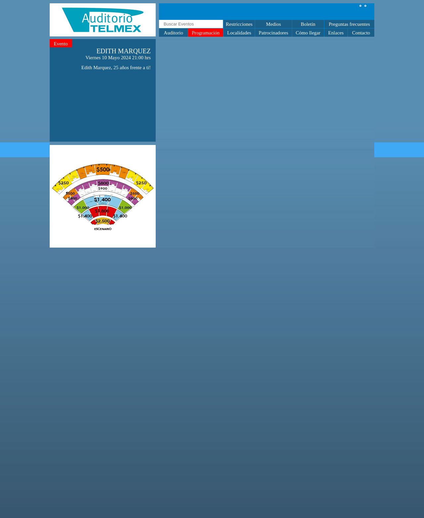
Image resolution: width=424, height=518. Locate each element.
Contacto (361, 32)
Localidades (239, 32)
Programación (206, 32)
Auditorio (173, 32)
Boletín (308, 24)
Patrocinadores (273, 32)
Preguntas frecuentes (349, 24)
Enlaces (336, 32)
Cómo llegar (308, 32)
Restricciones (239, 24)
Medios (273, 24)
